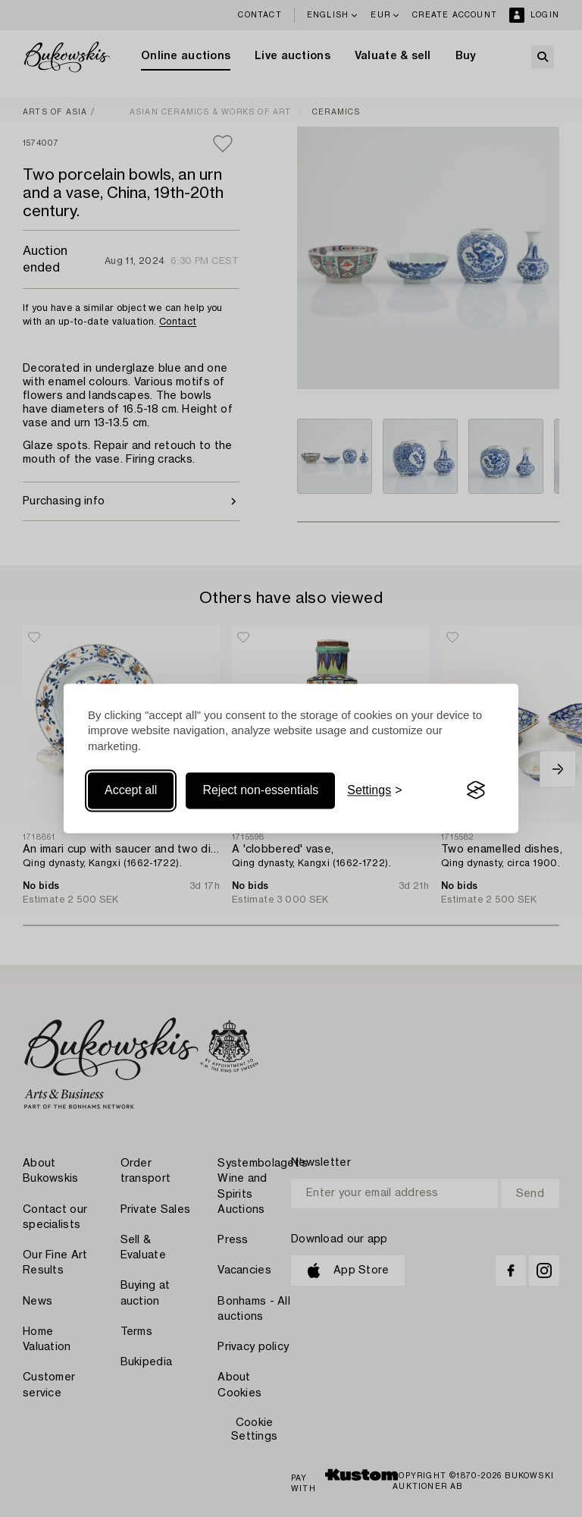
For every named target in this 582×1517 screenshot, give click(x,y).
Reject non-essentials (260, 790)
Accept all (131, 790)
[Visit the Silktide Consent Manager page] (476, 790)
